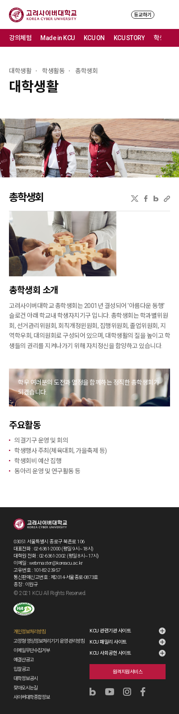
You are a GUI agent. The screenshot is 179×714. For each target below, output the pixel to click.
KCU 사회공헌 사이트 (110, 653)
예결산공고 (23, 660)
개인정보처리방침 (29, 632)
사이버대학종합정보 (31, 697)
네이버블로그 (155, 198)
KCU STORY (129, 37)
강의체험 (20, 37)
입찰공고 (21, 669)
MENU (166, 14)
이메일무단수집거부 (31, 650)
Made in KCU (57, 37)
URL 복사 (167, 198)
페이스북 (146, 198)
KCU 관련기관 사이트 (110, 631)
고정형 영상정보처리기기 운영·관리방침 (49, 641)
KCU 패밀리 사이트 (108, 642)
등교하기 (143, 15)
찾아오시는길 (25, 688)
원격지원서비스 (128, 672)
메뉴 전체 (170, 38)
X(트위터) (134, 198)
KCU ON (94, 37)
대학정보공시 (25, 678)
